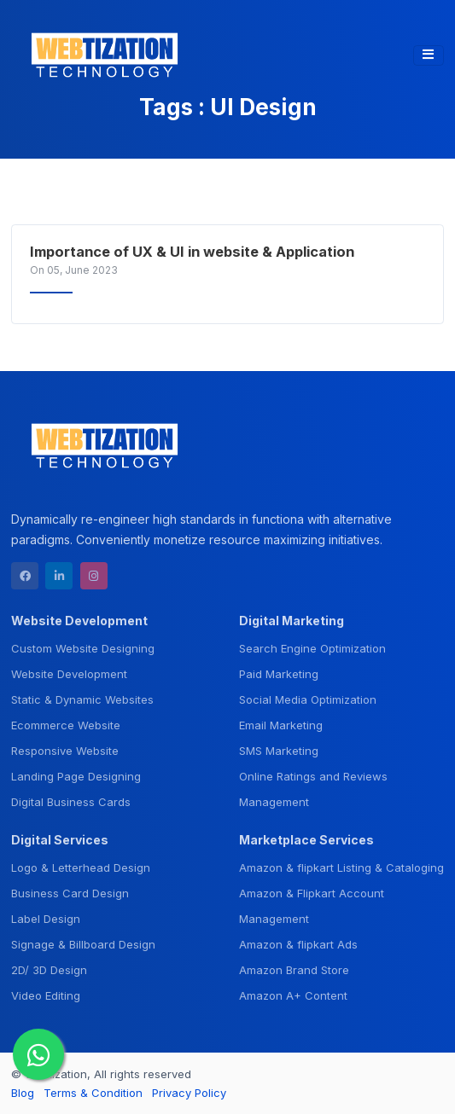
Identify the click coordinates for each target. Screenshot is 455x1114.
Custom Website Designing (83, 648)
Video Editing (45, 995)
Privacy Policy (189, 1092)
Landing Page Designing (76, 776)
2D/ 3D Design (49, 970)
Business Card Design (70, 893)
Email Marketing (281, 725)
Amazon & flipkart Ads (298, 944)
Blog (22, 1092)
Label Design (45, 918)
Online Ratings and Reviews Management (313, 789)
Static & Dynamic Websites (82, 699)
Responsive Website (65, 750)
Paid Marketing (278, 674)
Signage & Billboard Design (83, 944)
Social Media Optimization (307, 699)
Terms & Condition (93, 1092)
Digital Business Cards (71, 802)
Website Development (69, 674)
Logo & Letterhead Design (80, 867)
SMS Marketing (278, 750)
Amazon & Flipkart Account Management (311, 905)
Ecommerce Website (65, 725)
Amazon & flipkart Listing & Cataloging (341, 867)
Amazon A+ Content (293, 995)
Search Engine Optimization (312, 648)
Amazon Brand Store (294, 970)
